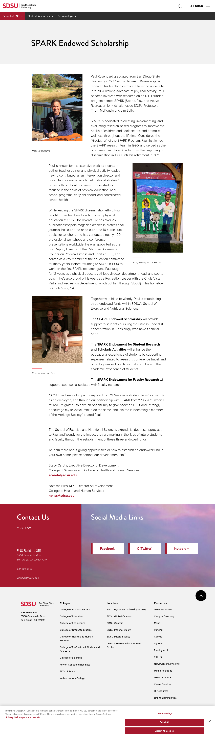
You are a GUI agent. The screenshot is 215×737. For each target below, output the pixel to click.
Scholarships (65, 16)
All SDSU (200, 6)
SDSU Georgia (115, 623)
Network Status (162, 677)
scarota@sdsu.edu (63, 475)
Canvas (158, 636)
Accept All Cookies (164, 733)
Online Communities (165, 698)
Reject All (164, 724)
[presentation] (64, 603)
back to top (201, 595)
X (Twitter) (144, 548)
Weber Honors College (72, 678)
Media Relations (163, 670)
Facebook (107, 548)
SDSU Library (67, 671)
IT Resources (161, 691)
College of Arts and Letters (75, 609)
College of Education (71, 616)
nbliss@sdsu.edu (62, 495)
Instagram (181, 548)
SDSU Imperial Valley (119, 630)
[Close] (209, 724)
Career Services (162, 684)
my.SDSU (159, 643)
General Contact (163, 609)
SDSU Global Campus (119, 616)
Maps (157, 623)
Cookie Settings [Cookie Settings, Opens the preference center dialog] (164, 716)
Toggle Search (180, 6)
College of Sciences (71, 657)
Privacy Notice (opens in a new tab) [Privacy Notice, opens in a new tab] (23, 720)
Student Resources (39, 16)
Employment (161, 650)
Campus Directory (164, 616)
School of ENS (11, 16)
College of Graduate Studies (76, 630)
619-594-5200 (29, 612)
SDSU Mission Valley (118, 636)
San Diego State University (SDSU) (126, 609)
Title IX (158, 657)
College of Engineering (72, 623)
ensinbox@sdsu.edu (28, 578)
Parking (158, 630)
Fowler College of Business (75, 664)
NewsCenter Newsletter (167, 664)
